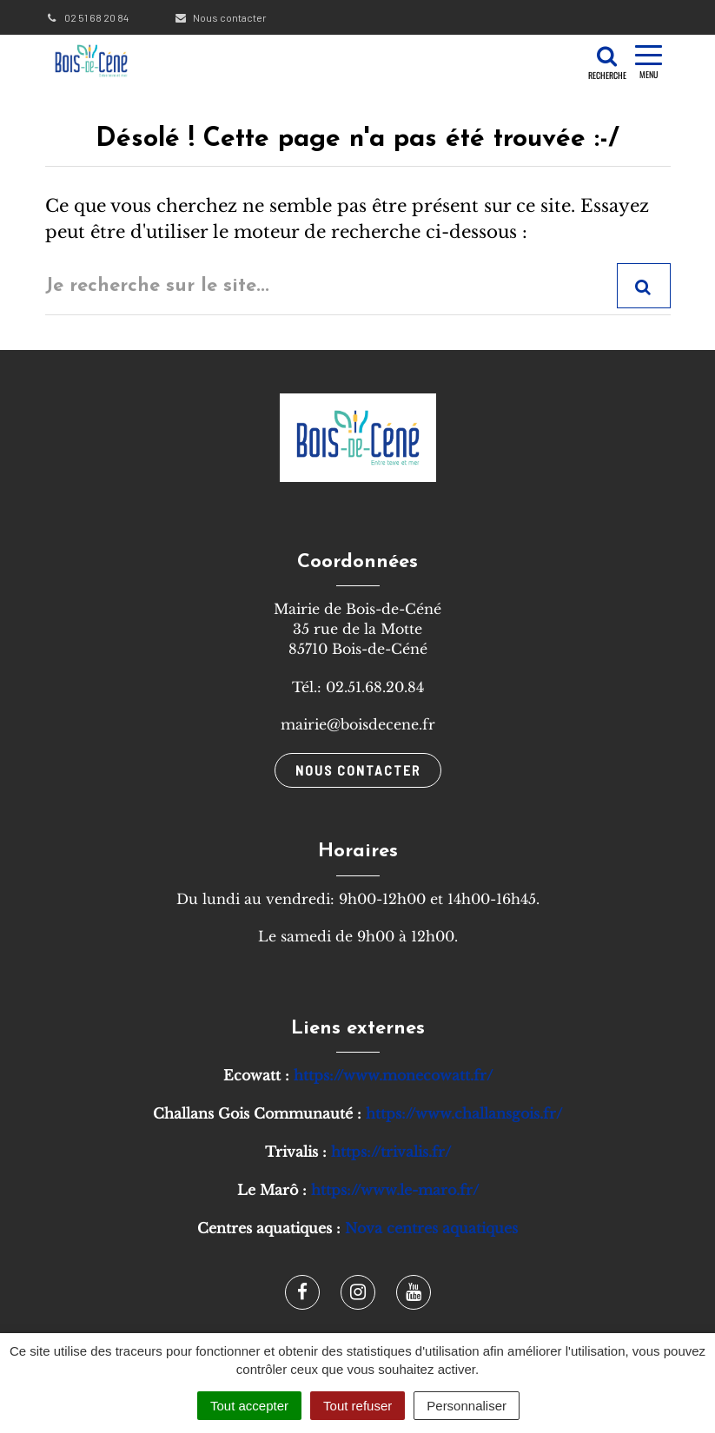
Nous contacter (220, 17)
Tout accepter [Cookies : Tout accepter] (249, 1405)
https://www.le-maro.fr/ (395, 1190)
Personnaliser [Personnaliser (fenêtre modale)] (466, 1405)
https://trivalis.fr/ (391, 1151)
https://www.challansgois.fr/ (464, 1113)
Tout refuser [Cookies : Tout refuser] (357, 1405)
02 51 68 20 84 (87, 17)
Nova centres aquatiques (431, 1228)
